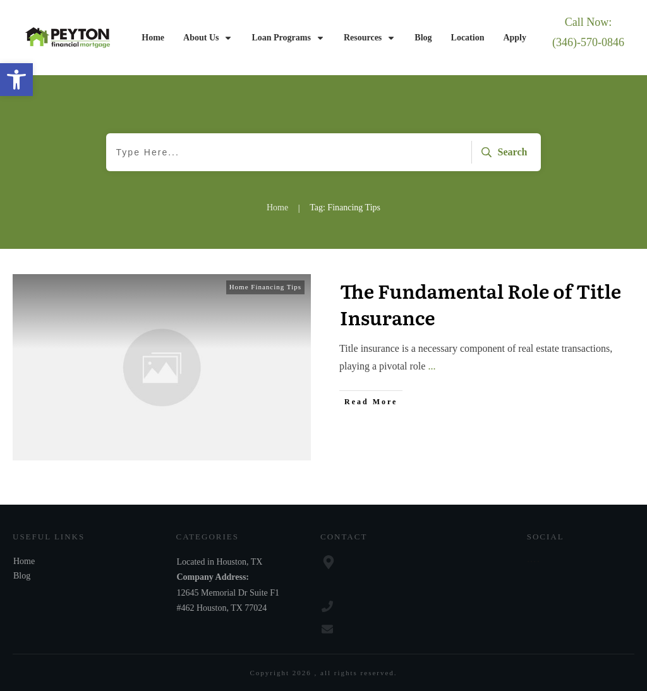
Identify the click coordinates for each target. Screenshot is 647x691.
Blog (21, 575)
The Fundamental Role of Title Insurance (480, 304)
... (431, 366)
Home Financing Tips (265, 287)
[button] (16, 79)
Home (24, 561)
